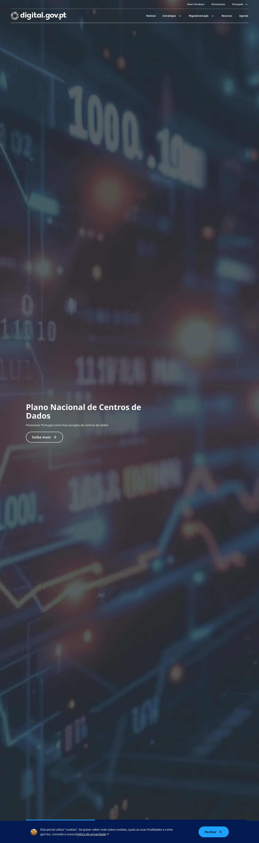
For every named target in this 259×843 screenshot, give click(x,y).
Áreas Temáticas (195, 4)
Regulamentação (201, 16)
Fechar (214, 832)
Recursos (227, 15)
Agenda (243, 15)
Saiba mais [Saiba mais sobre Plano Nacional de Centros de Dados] (44, 437)
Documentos (218, 4)
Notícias (151, 15)
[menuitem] (151, 16)
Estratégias (172, 16)
